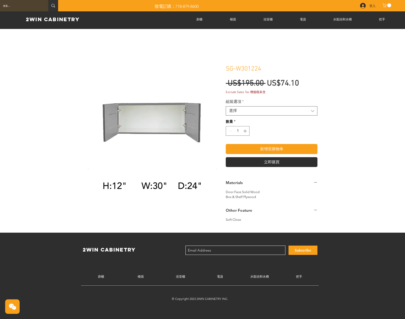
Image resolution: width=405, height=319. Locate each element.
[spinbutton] (237, 130)
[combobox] (271, 111)
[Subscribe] (303, 250)
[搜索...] (20, 5)
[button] (387, 5)
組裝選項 (235, 102)
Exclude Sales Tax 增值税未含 (246, 92)
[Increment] (245, 130)
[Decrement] (230, 130)
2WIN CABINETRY (53, 19)
